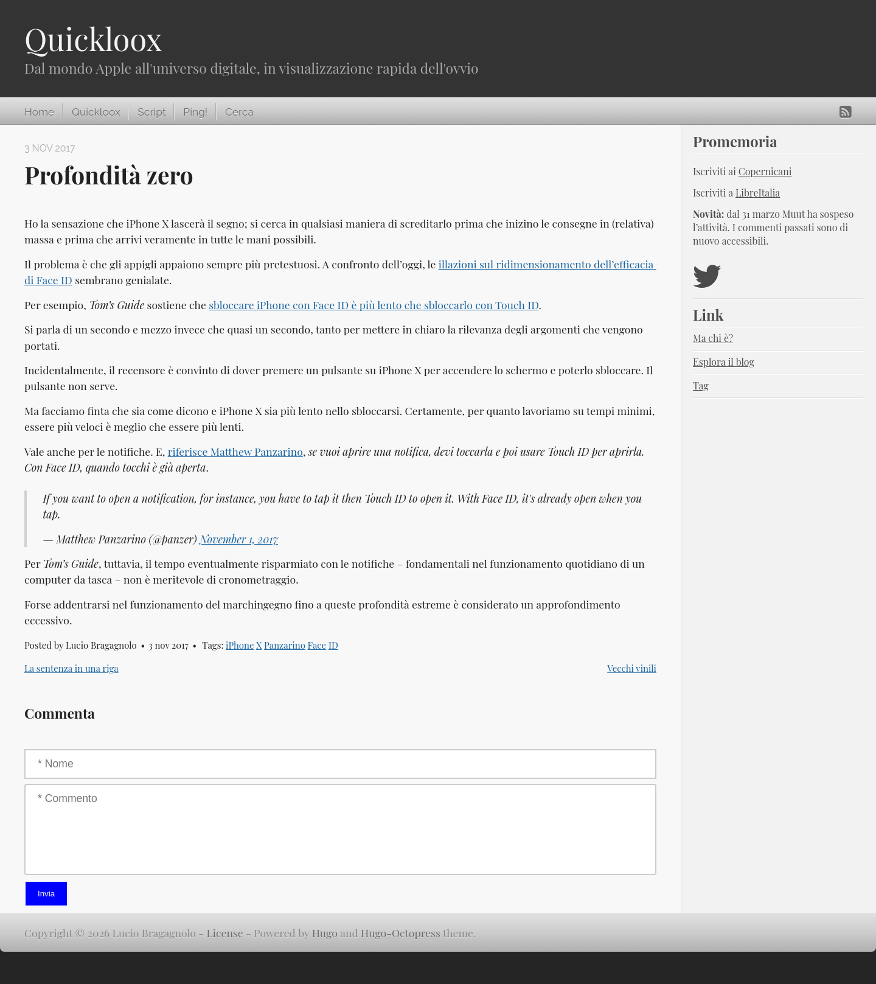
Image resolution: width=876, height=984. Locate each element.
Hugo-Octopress (400, 933)
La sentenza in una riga (71, 668)
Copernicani (765, 171)
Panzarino (284, 645)
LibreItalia (757, 192)
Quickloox (93, 38)
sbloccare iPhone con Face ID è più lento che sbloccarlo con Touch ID (373, 305)
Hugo (325, 933)
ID (333, 645)
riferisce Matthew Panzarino (235, 451)
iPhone (240, 645)
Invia (46, 893)
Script (151, 112)
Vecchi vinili (631, 668)
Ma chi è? (713, 338)
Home (39, 112)
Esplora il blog (723, 361)
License (225, 933)
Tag (701, 385)
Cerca (239, 112)
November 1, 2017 (239, 539)
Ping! (195, 112)
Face (317, 645)
